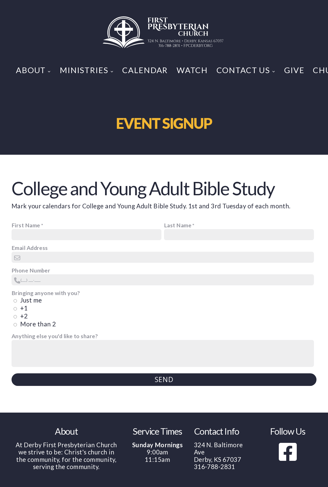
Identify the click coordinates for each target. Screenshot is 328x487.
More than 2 (38, 324)
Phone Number (31, 270)
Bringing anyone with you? (46, 293)
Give (294, 70)
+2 (24, 316)
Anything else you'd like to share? (55, 336)
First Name (26, 225)
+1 (24, 308)
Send (164, 379)
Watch (192, 70)
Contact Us (246, 70)
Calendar (145, 70)
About (33, 70)
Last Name (177, 225)
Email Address (30, 248)
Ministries (87, 70)
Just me (31, 300)
